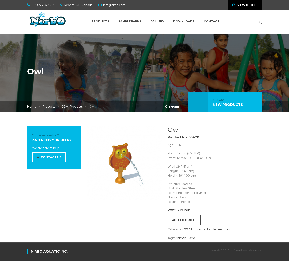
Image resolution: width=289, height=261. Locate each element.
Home (31, 106)
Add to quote (184, 220)
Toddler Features (218, 229)
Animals (180, 238)
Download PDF (179, 209)
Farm (191, 238)
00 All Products (72, 106)
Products (48, 106)
